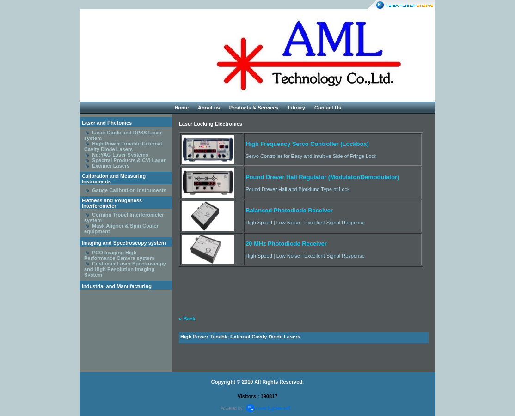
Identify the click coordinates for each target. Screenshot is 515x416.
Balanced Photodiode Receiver (289, 210)
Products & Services (254, 107)
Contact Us (327, 107)
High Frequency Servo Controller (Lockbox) (307, 143)
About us (209, 107)
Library (296, 107)
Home (181, 107)
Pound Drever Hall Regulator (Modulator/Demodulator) (322, 177)
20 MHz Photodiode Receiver (286, 243)
